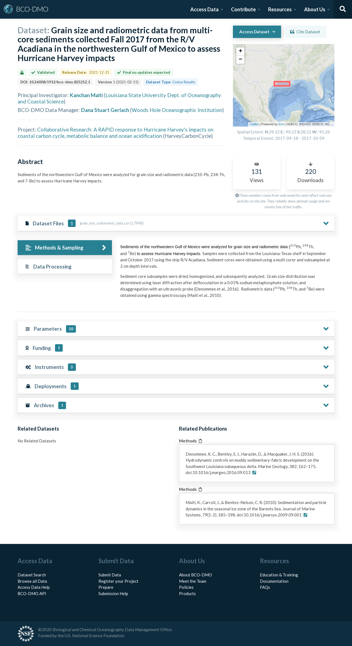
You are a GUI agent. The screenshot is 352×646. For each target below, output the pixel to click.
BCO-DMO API (32, 593)
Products (187, 593)
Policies (186, 587)
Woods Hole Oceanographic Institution (177, 110)
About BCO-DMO (195, 574)
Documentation (274, 581)
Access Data (204, 9)
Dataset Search (32, 574)
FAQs (265, 587)
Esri (281, 124)
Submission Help (113, 593)
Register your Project (118, 581)
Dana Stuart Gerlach (105, 110)
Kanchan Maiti (86, 95)
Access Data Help (34, 587)
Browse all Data (32, 581)
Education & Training (279, 574)
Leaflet (254, 124)
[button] (240, 51)
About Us (314, 9)
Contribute (243, 9)
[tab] (65, 247)
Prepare (105, 587)
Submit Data (109, 574)
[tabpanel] (225, 272)
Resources (280, 9)
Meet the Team (192, 581)
